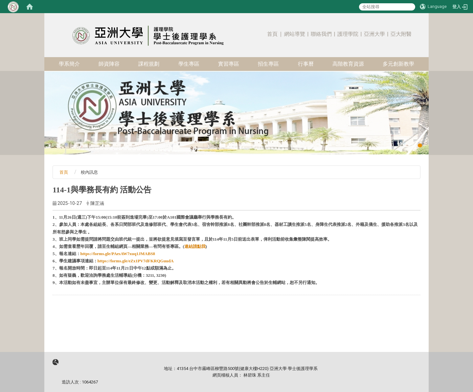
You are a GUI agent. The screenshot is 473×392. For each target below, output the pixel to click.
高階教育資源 (348, 64)
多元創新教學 (398, 64)
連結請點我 (195, 246)
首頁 (272, 34)
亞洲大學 (374, 34)
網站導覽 (294, 34)
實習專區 (228, 64)
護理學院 (347, 34)
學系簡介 (69, 64)
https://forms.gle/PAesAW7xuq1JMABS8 (117, 253)
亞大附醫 (401, 34)
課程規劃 (148, 64)
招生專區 (268, 64)
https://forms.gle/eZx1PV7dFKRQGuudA (136, 260)
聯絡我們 (321, 34)
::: (417, 24)
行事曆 (306, 64)
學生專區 (188, 64)
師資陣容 (109, 64)
